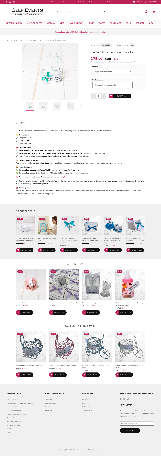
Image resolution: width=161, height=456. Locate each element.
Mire (63, 23)
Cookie (9, 432)
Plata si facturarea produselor (17, 414)
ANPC (9, 429)
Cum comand (12, 407)
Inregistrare (150, 2)
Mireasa (51, 23)
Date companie (50, 403)
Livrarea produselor (14, 410)
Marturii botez (35, 23)
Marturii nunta (14, 23)
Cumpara (121, 96)
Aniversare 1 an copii (121, 23)
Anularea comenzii (14, 421)
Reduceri (140, 23)
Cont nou (85, 403)
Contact (137, 2)
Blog (151, 23)
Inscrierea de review (14, 425)
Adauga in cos (26, 250)
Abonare (130, 430)
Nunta (92, 23)
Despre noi (49, 399)
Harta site (48, 410)
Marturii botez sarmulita (34, 40)
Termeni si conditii (13, 399)
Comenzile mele (88, 410)
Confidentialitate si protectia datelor (20, 403)
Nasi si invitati (76, 23)
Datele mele (86, 407)
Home (9, 40)
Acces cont (86, 399)
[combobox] (112, 71)
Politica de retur (13, 418)
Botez (102, 23)
